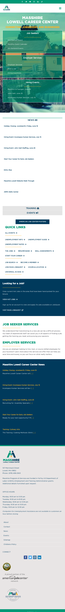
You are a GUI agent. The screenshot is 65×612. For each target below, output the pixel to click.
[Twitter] (30, 557)
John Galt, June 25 (15, 93)
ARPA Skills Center (11, 192)
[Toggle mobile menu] (60, 8)
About (6, 522)
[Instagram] (35, 557)
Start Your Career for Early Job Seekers (19, 159)
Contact (7, 527)
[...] (32, 373)
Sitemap (7, 540)
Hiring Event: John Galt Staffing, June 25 (19, 148)
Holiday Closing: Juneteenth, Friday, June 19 (21, 126)
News (6, 531)
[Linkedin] (39, 557)
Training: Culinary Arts (11, 429)
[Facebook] (25, 557)
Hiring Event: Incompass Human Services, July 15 (22, 137)
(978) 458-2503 (14, 473)
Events (6, 535)
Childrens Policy (10, 544)
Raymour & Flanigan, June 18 (19, 89)
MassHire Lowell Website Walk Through (19, 181)
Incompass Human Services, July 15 (22, 97)
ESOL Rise (8, 170)
